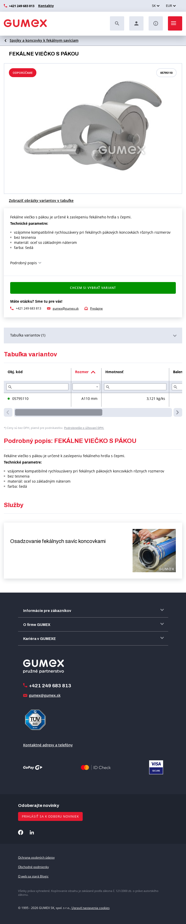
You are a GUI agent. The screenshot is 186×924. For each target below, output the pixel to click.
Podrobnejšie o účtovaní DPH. (84, 428)
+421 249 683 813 (21, 6)
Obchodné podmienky (33, 867)
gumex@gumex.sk (66, 308)
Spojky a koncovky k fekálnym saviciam (44, 40)
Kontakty (45, 5)
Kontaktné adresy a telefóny (48, 745)
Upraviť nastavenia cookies (90, 908)
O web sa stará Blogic (33, 876)
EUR (169, 5)
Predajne (96, 308)
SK (154, 5)
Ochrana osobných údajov (36, 857)
